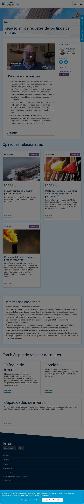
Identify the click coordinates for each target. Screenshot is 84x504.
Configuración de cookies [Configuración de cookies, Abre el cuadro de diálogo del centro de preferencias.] (30, 500)
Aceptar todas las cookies (52, 500)
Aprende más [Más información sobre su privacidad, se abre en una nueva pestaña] (44, 495)
